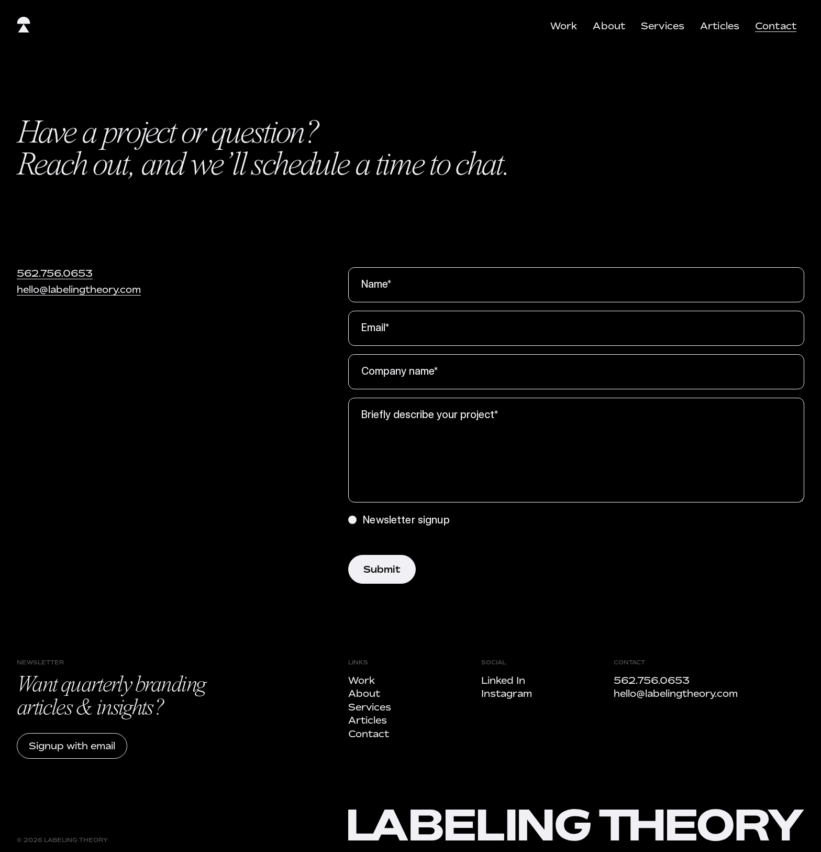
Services (662, 25)
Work (564, 25)
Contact (775, 25)
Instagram (506, 693)
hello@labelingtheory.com (79, 289)
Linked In (503, 680)
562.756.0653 (55, 273)
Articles (719, 25)
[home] (24, 27)
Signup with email (72, 745)
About (609, 25)
